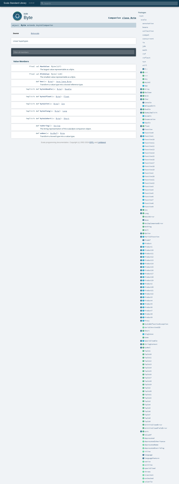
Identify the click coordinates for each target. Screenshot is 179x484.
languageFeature (152, 458)
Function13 (149, 150)
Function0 (149, 133)
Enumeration (150, 119)
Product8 (148, 314)
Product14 (149, 264)
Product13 (149, 260)
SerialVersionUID (152, 327)
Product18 (149, 277)
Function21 (149, 180)
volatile (148, 482)
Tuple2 (147, 388)
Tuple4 (147, 405)
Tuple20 (148, 391)
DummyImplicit (151, 113)
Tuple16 (148, 374)
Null (147, 230)
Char (147, 99)
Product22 (149, 294)
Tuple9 (147, 421)
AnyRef (53, 133)
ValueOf (148, 435)
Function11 (149, 143)
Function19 (149, 170)
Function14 (149, 153)
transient (149, 475)
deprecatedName (151, 445)
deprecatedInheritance (155, 441)
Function (148, 129)
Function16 (149, 160)
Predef (147, 240)
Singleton (149, 334)
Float (147, 126)
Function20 (149, 176)
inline (147, 452)
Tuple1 (147, 351)
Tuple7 (147, 415)
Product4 (148, 301)
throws (147, 472)
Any (146, 79)
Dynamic (148, 116)
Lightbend (102, 142)
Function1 (149, 136)
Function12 (149, 146)
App (146, 86)
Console (148, 103)
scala (26, 13)
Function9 (149, 207)
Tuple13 (148, 364)
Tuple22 (148, 398)
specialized (150, 468)
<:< (146, 72)
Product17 (149, 274)
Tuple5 (147, 408)
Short (147, 331)
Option (147, 233)
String (57, 126)
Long (147, 213)
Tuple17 (148, 378)
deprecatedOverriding (154, 448)
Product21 (149, 290)
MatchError (149, 217)
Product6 (148, 307)
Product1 (148, 247)
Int (146, 210)
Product (148, 243)
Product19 (149, 280)
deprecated (149, 438)
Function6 (149, 197)
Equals (147, 123)
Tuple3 (147, 401)
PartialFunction (152, 237)
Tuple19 (148, 384)
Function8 (149, 203)
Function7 (149, 200)
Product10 (149, 250)
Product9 (148, 317)
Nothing (148, 227)
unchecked (149, 478)
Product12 (149, 257)
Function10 (149, 139)
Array (147, 89)
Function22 (149, 183)
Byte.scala (35, 33)
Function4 (149, 190)
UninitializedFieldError (156, 428)
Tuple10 (148, 354)
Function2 (149, 173)
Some (147, 337)
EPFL (92, 142)
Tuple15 (148, 371)
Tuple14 (148, 368)
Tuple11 (148, 358)
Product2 (148, 284)
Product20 (149, 287)
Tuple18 (148, 381)
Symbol (147, 348)
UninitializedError (153, 425)
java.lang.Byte (63, 81)
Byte (147, 96)
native (147, 462)
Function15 (149, 156)
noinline (148, 465)
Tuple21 (148, 395)
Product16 (149, 270)
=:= (146, 76)
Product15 (149, 267)
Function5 (149, 193)
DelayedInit (150, 106)
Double (147, 109)
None (147, 220)
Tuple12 (148, 361)
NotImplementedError (154, 223)
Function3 (149, 186)
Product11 (149, 254)
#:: (146, 69)
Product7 (148, 311)
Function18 (149, 166)
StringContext (151, 344)
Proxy (147, 321)
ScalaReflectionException (156, 324)
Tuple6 (147, 411)
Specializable (151, 341)
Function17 (149, 163)
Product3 (148, 297)
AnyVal (147, 82)
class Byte (129, 17)
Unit (147, 432)
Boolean (148, 92)
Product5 (148, 304)
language (148, 455)
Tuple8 (147, 418)
